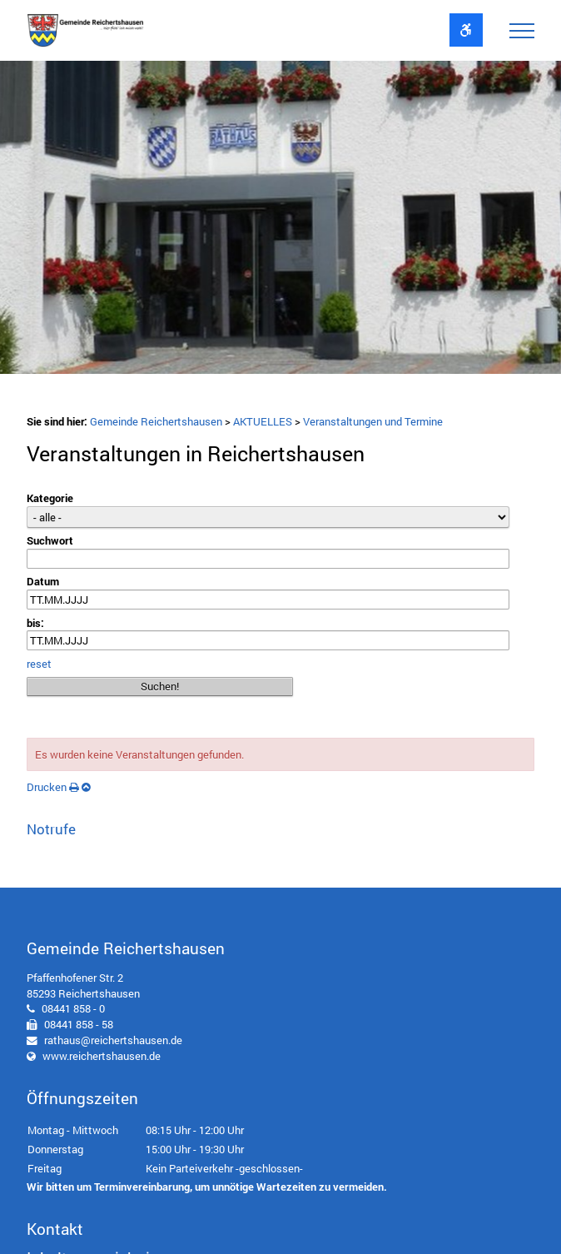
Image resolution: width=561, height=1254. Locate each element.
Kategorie (50, 498)
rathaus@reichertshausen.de (113, 1040)
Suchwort (50, 540)
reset (39, 663)
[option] (280, 221)
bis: (35, 622)
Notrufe (51, 828)
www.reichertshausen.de (101, 1055)
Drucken (53, 787)
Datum (43, 581)
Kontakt (55, 1228)
